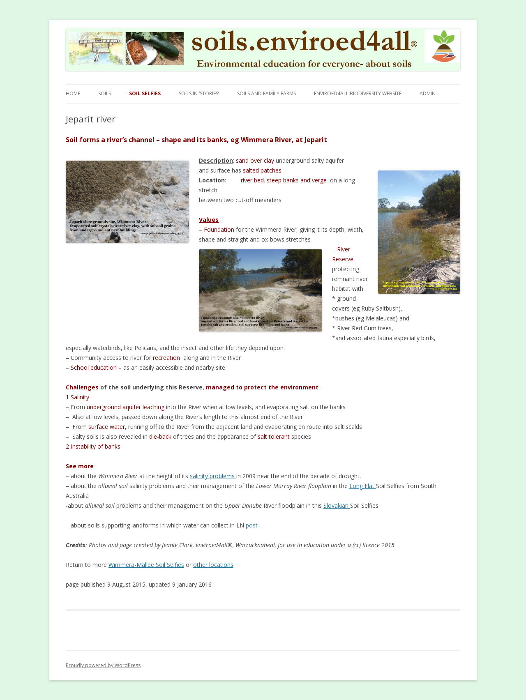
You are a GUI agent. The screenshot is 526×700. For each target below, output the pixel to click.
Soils (104, 93)
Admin (428, 93)
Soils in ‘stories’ (199, 93)
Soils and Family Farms (266, 93)
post (252, 525)
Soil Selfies (145, 93)
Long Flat (362, 486)
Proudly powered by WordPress (103, 665)
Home (73, 93)
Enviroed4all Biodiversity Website (357, 93)
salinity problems (213, 476)
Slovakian (336, 505)
